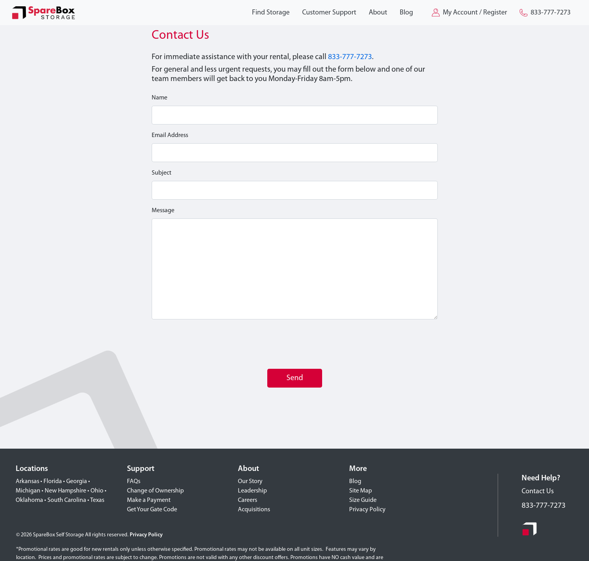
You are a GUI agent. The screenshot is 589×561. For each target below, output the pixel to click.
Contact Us (538, 491)
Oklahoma (29, 500)
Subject (161, 173)
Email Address (170, 135)
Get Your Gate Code (152, 510)
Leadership (252, 491)
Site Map (360, 491)
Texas (97, 500)
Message (163, 210)
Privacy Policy (367, 510)
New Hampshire (65, 491)
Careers (247, 500)
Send (294, 378)
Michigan (28, 491)
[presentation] (211, 344)
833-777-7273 (350, 57)
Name (159, 98)
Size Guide (363, 500)
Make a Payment (148, 500)
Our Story (250, 481)
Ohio (97, 491)
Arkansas (27, 481)
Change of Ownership (155, 491)
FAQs (133, 481)
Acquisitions (254, 510)
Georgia (76, 481)
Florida (52, 481)
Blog (355, 481)
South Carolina (66, 500)
